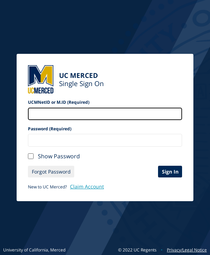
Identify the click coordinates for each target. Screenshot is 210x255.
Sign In (170, 171)
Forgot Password (51, 171)
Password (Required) (49, 129)
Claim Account (87, 186)
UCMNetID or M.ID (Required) (58, 102)
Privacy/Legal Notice (187, 250)
